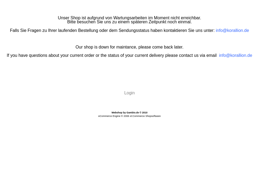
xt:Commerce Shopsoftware (145, 116)
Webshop (116, 112)
